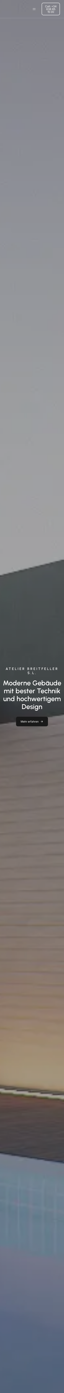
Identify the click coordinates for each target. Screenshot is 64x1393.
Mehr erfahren (30, 721)
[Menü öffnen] (34, 9)
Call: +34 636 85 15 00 (50, 9)
